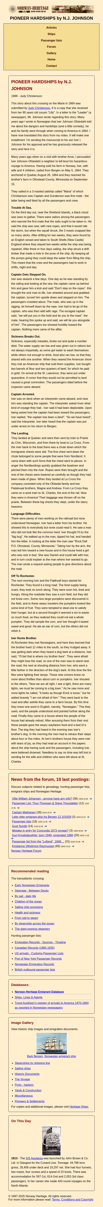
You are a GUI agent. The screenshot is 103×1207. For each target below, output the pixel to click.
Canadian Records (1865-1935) (35, 947)
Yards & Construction (28, 1090)
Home (51, 59)
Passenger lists (51, 40)
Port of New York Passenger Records (38, 958)
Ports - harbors (24, 1084)
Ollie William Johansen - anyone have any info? (42, 798)
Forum (51, 46)
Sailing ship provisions (29, 907)
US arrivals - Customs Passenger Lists (39, 953)
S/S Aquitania (34, 1158)
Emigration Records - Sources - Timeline (40, 942)
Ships (52, 34)
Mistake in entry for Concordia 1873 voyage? (40, 830)
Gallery (51, 53)
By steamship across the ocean (34, 923)
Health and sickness (27, 912)
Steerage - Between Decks (32, 890)
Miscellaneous (24, 1095)
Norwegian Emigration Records (34, 964)
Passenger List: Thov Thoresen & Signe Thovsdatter (45, 803)
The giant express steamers (32, 928)
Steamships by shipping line (32, 1063)
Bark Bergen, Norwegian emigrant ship (51, 1055)
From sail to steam (26, 917)
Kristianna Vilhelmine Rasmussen (33, 846)
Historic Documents (27, 1073)
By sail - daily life (25, 896)
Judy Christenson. (39, 108)
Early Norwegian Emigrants (32, 885)
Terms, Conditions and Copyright (72, 1199)
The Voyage (22, 1079)
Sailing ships (23, 1068)
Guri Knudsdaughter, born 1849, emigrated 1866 (42, 835)
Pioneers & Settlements (29, 1101)
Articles (51, 27)
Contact (51, 65)
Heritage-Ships (78, 1106)
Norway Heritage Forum (26, 850)
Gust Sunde (19, 826)
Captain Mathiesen (24, 812)
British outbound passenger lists (35, 969)
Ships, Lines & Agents (29, 997)
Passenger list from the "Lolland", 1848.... (38, 841)
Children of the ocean (28, 901)
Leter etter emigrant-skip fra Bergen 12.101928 (41, 816)
